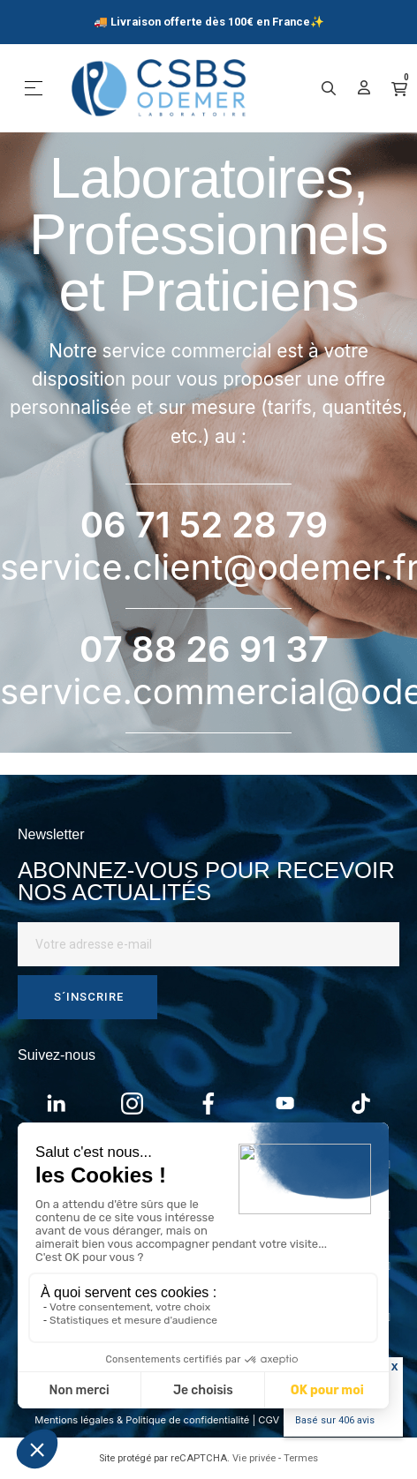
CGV (268, 1420)
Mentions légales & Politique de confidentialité (141, 1420)
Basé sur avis (335, 1420)
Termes (301, 1458)
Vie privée (254, 1458)
